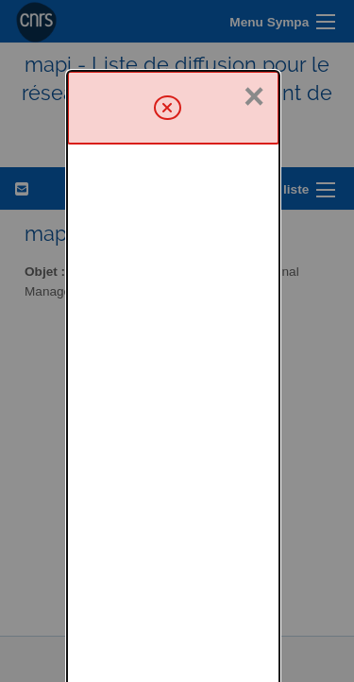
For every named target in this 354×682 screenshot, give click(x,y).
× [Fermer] (254, 25)
